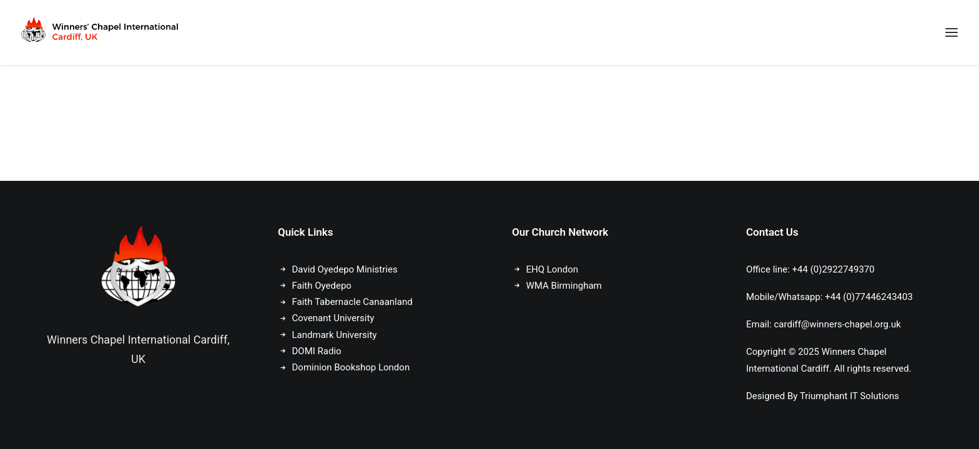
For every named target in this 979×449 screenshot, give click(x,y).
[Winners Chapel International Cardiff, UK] (101, 32)
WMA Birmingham (564, 285)
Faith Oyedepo (322, 285)
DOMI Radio (317, 351)
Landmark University (334, 334)
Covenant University (334, 318)
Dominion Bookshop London (351, 367)
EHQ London (552, 269)
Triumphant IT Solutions (849, 396)
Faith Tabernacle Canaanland (352, 301)
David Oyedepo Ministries (345, 269)
